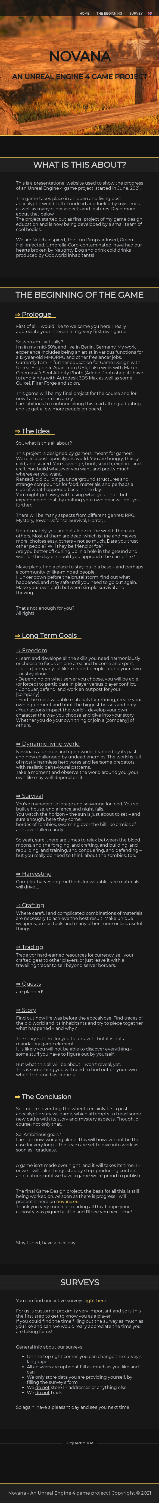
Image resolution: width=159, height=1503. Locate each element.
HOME (84, 13)
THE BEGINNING (109, 13)
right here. (96, 1300)
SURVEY (136, 13)
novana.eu (67, 1201)
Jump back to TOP (79, 1443)
